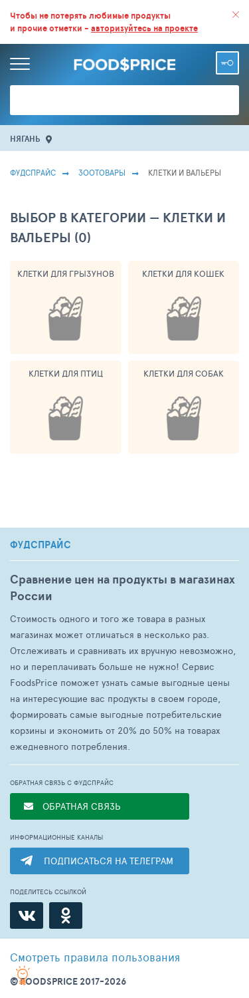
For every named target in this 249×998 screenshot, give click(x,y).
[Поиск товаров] (124, 100)
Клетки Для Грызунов (65, 273)
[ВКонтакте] (26, 915)
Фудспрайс (33, 172)
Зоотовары (101, 172)
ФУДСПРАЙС (40, 545)
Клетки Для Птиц (66, 373)
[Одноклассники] (65, 915)
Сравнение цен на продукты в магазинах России (122, 587)
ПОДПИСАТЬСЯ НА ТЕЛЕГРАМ (108, 860)
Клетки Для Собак (183, 373)
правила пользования (95, 956)
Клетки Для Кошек (183, 273)
